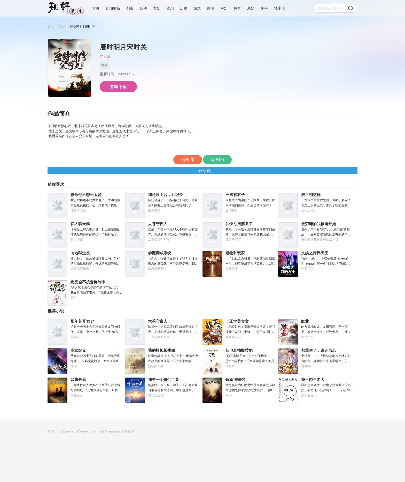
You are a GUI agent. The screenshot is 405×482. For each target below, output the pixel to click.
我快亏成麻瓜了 (239, 223)
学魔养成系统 (159, 252)
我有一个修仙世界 (163, 379)
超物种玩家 (235, 252)
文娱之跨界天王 (314, 252)
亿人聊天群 (80, 223)
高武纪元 (78, 350)
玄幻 (156, 8)
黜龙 (305, 321)
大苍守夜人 (157, 223)
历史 (183, 8)
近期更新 (113, 8)
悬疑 (250, 8)
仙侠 (143, 8)
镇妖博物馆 (235, 379)
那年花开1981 (83, 321)
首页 (95, 8)
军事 (264, 8)
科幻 (224, 8)
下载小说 (202, 170)
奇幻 (170, 8)
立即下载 (118, 86)
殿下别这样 (311, 194)
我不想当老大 (312, 379)
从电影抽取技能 (239, 350)
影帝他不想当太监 (86, 194)
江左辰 (105, 57)
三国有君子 (235, 194)
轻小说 (279, 8)
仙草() (187, 159)
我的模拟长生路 (161, 350)
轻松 (104, 65)
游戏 (197, 8)
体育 (237, 8)
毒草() (217, 159)
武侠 (210, 8)
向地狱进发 (80, 252)
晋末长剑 (78, 379)
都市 (130, 8)
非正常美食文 (237, 321)
